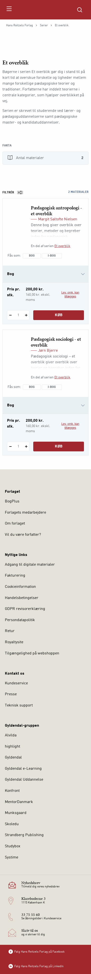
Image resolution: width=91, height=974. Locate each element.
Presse (11, 694)
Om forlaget (15, 524)
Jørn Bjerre (48, 351)
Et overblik (62, 246)
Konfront (12, 791)
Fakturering (15, 576)
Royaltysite (14, 642)
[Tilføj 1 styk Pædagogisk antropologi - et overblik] (26, 315)
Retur (10, 631)
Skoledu (12, 824)
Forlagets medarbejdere (25, 513)
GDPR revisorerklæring (25, 609)
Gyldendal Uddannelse (24, 780)
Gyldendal (13, 758)
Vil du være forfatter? (23, 535)
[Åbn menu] (9, 10)
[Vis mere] (46, 134)
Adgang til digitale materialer (30, 565)
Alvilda (11, 735)
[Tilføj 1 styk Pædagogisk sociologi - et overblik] (26, 446)
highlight (12, 747)
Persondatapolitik (20, 620)
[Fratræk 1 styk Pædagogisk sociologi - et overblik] (10, 446)
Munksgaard (15, 813)
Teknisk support (19, 705)
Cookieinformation (20, 587)
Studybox (12, 846)
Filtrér (14, 193)
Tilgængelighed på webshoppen (32, 653)
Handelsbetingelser (21, 598)
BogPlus (12, 501)
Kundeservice (16, 683)
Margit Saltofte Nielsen (57, 219)
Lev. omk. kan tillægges (70, 294)
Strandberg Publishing (24, 835)
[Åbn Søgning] (79, 9)
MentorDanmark (19, 802)
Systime (11, 857)
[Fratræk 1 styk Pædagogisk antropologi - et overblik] (10, 315)
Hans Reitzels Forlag (19, 25)
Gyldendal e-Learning (23, 769)
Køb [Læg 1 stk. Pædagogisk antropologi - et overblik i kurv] (59, 315)
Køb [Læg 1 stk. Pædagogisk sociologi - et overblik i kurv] (59, 446)
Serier (44, 25)
